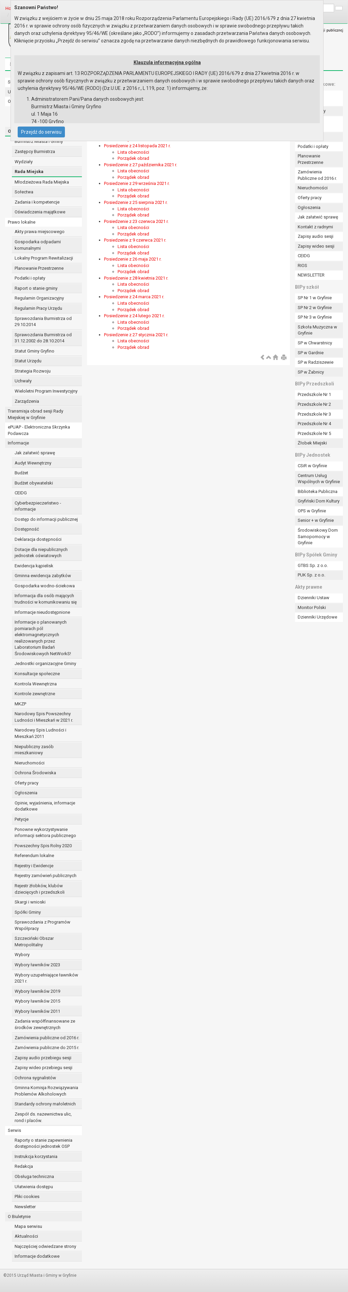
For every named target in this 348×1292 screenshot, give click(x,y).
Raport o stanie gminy (36, 288)
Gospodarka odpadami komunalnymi (38, 245)
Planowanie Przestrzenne (39, 268)
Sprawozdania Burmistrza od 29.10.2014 (43, 321)
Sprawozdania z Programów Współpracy (42, 925)
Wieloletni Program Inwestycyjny (46, 391)
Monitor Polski (312, 607)
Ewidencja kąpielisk (34, 565)
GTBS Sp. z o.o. (313, 565)
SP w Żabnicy (311, 372)
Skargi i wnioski (30, 902)
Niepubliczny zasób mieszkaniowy (34, 750)
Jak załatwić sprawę (35, 452)
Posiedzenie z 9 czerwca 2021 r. (135, 240)
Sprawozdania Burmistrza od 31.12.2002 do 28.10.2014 (43, 338)
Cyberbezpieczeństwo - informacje (38, 506)
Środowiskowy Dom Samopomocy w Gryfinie (318, 536)
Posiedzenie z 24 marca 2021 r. (134, 296)
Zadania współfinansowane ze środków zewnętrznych (45, 1024)
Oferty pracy (26, 782)
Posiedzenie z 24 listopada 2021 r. (137, 145)
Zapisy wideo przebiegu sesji (43, 1067)
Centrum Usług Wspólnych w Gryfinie (319, 478)
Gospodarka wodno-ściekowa (45, 585)
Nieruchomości (30, 762)
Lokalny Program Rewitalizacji (44, 258)
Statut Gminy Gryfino (34, 351)
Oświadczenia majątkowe (40, 211)
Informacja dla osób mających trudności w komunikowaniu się (46, 599)
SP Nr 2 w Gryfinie (315, 307)
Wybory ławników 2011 (37, 1011)
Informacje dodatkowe (37, 1256)
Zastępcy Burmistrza (35, 151)
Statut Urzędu (28, 360)
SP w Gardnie (311, 352)
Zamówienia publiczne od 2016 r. (47, 1037)
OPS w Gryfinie (312, 510)
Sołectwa (24, 191)
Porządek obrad (133, 158)
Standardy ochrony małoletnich (45, 1103)
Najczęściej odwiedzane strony (45, 1246)
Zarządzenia (27, 401)
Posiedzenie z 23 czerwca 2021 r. (136, 221)
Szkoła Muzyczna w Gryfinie (317, 330)
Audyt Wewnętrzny (33, 463)
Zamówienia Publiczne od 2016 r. (317, 175)
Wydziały (24, 161)
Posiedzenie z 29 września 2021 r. (137, 183)
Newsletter (25, 1206)
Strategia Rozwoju (33, 371)
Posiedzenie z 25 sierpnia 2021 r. (136, 202)
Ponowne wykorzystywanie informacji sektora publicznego (45, 832)
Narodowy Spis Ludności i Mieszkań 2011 (40, 733)
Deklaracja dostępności (38, 539)
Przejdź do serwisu (41, 132)
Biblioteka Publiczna (317, 491)
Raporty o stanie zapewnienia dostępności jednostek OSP (43, 1143)
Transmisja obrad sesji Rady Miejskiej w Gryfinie (35, 414)
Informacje (18, 442)
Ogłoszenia (26, 792)
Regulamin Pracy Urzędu (38, 308)
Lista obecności (133, 152)
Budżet (21, 472)
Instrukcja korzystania (36, 1156)
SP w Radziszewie (315, 362)
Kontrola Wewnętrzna (36, 683)
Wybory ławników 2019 (37, 991)
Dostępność (27, 529)
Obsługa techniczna (34, 1176)
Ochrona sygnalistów (35, 1077)
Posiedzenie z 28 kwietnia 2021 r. (136, 278)
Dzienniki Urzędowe (317, 617)
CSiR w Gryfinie (312, 465)
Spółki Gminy (28, 912)
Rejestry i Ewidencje (34, 865)
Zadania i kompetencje (37, 202)
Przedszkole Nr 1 (314, 394)
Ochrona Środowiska (35, 772)
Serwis (14, 1130)
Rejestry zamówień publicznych (45, 875)
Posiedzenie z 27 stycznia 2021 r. (136, 334)
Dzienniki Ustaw (313, 597)
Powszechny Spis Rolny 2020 (43, 845)
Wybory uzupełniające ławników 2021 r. (46, 978)
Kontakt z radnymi (315, 226)
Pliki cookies (27, 1196)
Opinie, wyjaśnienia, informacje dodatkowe (45, 806)
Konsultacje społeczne (37, 673)
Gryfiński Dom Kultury (319, 501)
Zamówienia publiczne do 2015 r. (47, 1047)
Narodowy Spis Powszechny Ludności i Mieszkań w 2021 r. (44, 717)
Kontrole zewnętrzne (35, 693)
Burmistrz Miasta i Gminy (39, 141)
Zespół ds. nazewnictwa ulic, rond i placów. (43, 1117)
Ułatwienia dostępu (34, 1186)
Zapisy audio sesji (315, 236)
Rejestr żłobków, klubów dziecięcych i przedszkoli (40, 889)
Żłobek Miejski (312, 442)
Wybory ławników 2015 (37, 1001)
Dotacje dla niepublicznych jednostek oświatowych (41, 552)
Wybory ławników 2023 (37, 964)
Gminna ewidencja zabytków (43, 575)
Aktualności (26, 1236)
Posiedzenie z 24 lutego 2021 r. (134, 315)
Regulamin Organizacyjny (39, 298)
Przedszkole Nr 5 (314, 433)
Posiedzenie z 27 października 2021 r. (140, 164)
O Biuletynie (19, 1216)
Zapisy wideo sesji (316, 246)
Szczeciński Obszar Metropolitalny (34, 941)
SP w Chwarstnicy (315, 342)
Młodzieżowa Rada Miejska (42, 182)
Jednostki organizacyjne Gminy (45, 663)
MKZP (20, 703)
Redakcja (24, 1166)
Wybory (22, 954)
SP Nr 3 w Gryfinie (315, 317)
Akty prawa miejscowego (40, 231)
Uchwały (23, 380)
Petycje (22, 819)
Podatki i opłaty (30, 278)
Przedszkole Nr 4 (314, 423)
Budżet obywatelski (34, 483)
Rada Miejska (29, 171)
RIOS (302, 265)
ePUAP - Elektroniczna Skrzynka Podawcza (39, 430)
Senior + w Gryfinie (316, 520)
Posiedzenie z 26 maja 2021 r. (132, 259)
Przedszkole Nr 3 (314, 414)
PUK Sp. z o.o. (311, 574)
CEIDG (21, 492)
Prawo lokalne (21, 222)
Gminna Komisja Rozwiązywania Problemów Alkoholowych (46, 1091)
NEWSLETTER (311, 275)
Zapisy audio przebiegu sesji (43, 1057)
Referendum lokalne (34, 855)
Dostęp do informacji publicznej (46, 519)
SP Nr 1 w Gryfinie (315, 297)
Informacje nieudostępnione (42, 612)
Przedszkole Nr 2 (314, 404)
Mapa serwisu (28, 1226)
